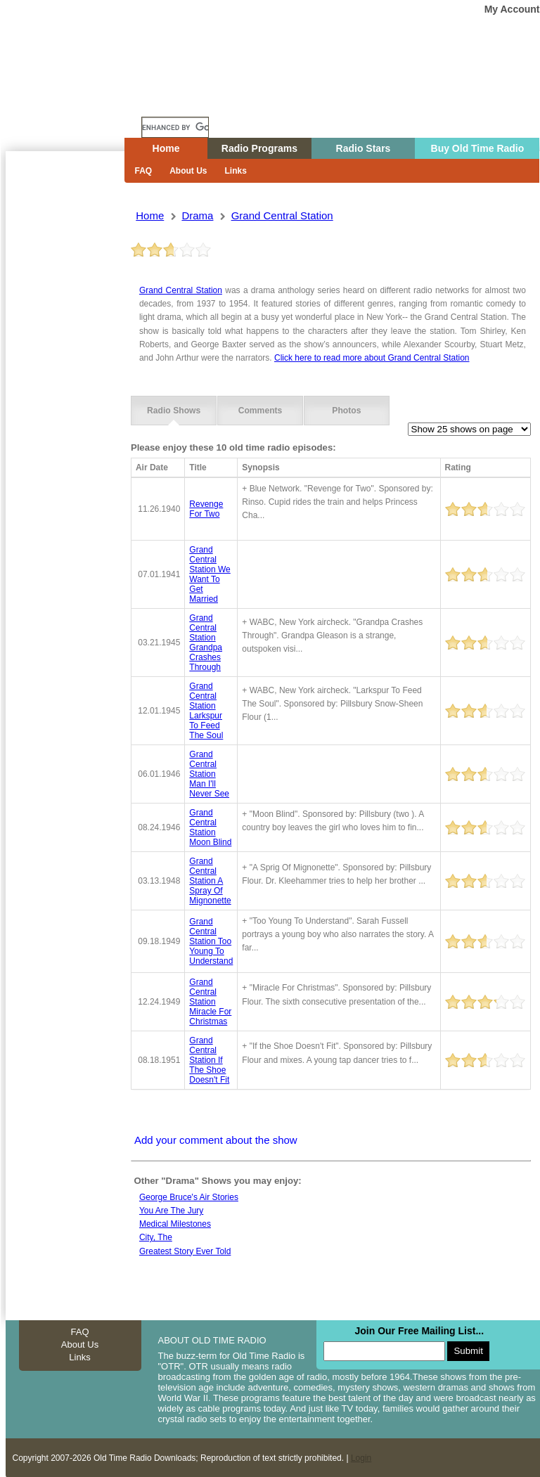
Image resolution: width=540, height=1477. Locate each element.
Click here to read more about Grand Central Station (371, 358)
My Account (512, 9)
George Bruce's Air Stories (188, 1196)
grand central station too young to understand (211, 940)
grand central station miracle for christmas (210, 1000)
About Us (188, 171)
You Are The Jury (171, 1210)
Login (361, 1457)
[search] (175, 127)
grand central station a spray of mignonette (210, 880)
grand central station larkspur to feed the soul (206, 710)
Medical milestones (175, 1223)
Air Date (152, 467)
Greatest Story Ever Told (185, 1250)
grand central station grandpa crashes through (205, 641)
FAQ (144, 171)
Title (197, 467)
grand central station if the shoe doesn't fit (209, 1058)
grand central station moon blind (210, 826)
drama (197, 215)
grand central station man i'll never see (209, 773)
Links (236, 171)
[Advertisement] (64, 404)
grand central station (282, 215)
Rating (458, 467)
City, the (155, 1236)
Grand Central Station (180, 290)
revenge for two (206, 508)
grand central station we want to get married (209, 573)
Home (75, 100)
